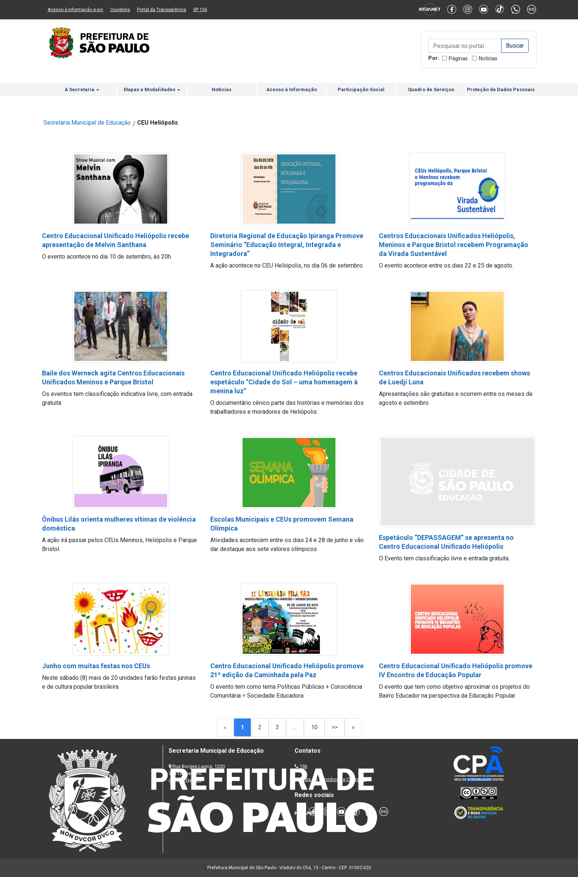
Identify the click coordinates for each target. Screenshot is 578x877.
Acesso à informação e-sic (75, 9)
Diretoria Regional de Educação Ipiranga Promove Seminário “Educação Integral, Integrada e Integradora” (286, 244)
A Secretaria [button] (82, 89)
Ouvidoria (120, 9)
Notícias (488, 58)
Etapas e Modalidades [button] (152, 89)
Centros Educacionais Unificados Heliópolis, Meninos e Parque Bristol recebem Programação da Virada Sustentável (453, 244)
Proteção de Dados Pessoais (501, 89)
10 (314, 727)
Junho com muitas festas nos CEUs (96, 666)
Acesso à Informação (291, 89)
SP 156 (200, 9)
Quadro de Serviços (431, 89)
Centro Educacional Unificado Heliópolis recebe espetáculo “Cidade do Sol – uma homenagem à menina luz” (284, 382)
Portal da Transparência (161, 9)
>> (335, 727)
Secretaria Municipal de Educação (87, 122)
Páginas (458, 58)
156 (303, 766)
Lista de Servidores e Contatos (333, 779)
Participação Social (361, 89)
